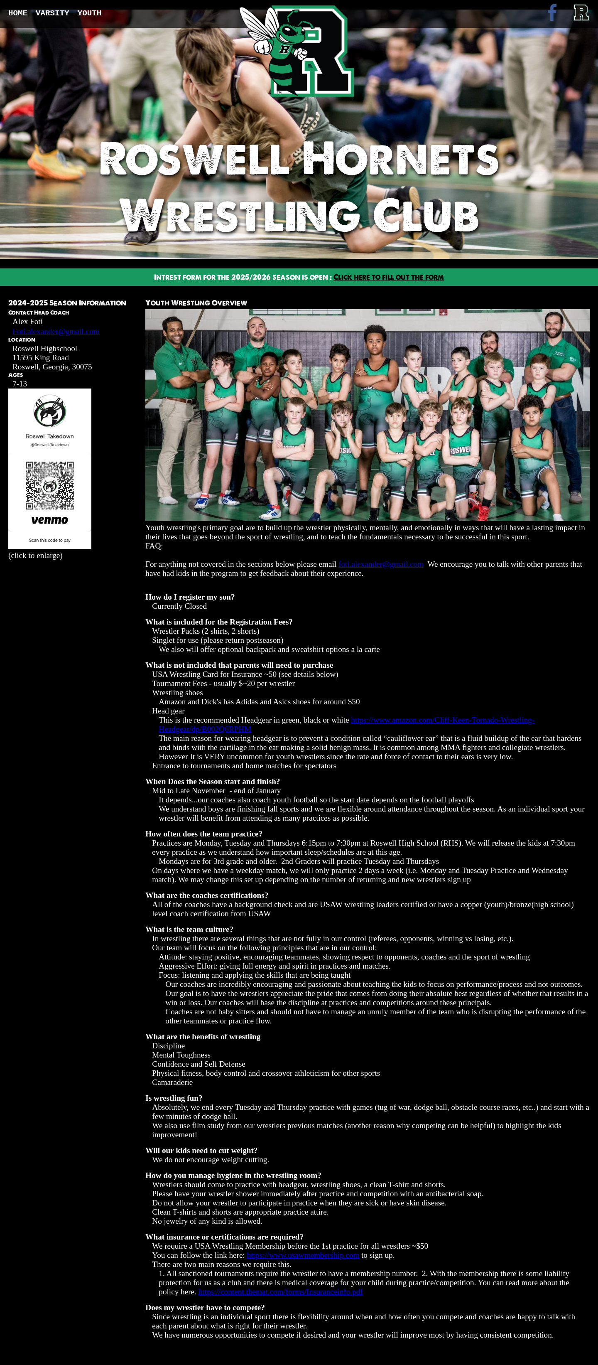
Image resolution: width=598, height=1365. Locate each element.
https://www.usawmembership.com (303, 1255)
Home (17, 13)
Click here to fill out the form (388, 277)
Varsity (52, 13)
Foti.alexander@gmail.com (56, 331)
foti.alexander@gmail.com (381, 564)
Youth (90, 13)
